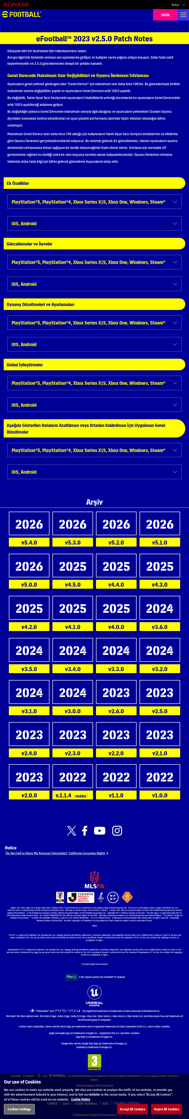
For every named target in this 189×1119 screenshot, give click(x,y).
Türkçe (175, 4)
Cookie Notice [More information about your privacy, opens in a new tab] (80, 1105)
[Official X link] (71, 831)
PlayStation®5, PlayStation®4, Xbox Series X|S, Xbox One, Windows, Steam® (88, 201)
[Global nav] (183, 14)
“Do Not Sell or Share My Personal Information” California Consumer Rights (55, 853)
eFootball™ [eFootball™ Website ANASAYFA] (21, 14)
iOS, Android (24, 223)
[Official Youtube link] (99, 831)
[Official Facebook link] (85, 831)
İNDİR (165, 14)
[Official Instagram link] (117, 831)
